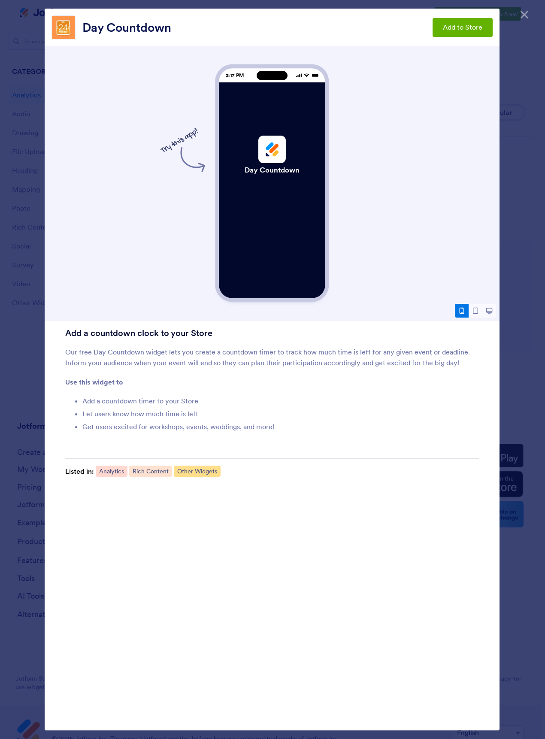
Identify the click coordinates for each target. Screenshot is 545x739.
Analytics (111, 471)
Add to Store (462, 27)
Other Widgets (197, 471)
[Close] (524, 12)
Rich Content (151, 471)
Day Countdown (126, 27)
